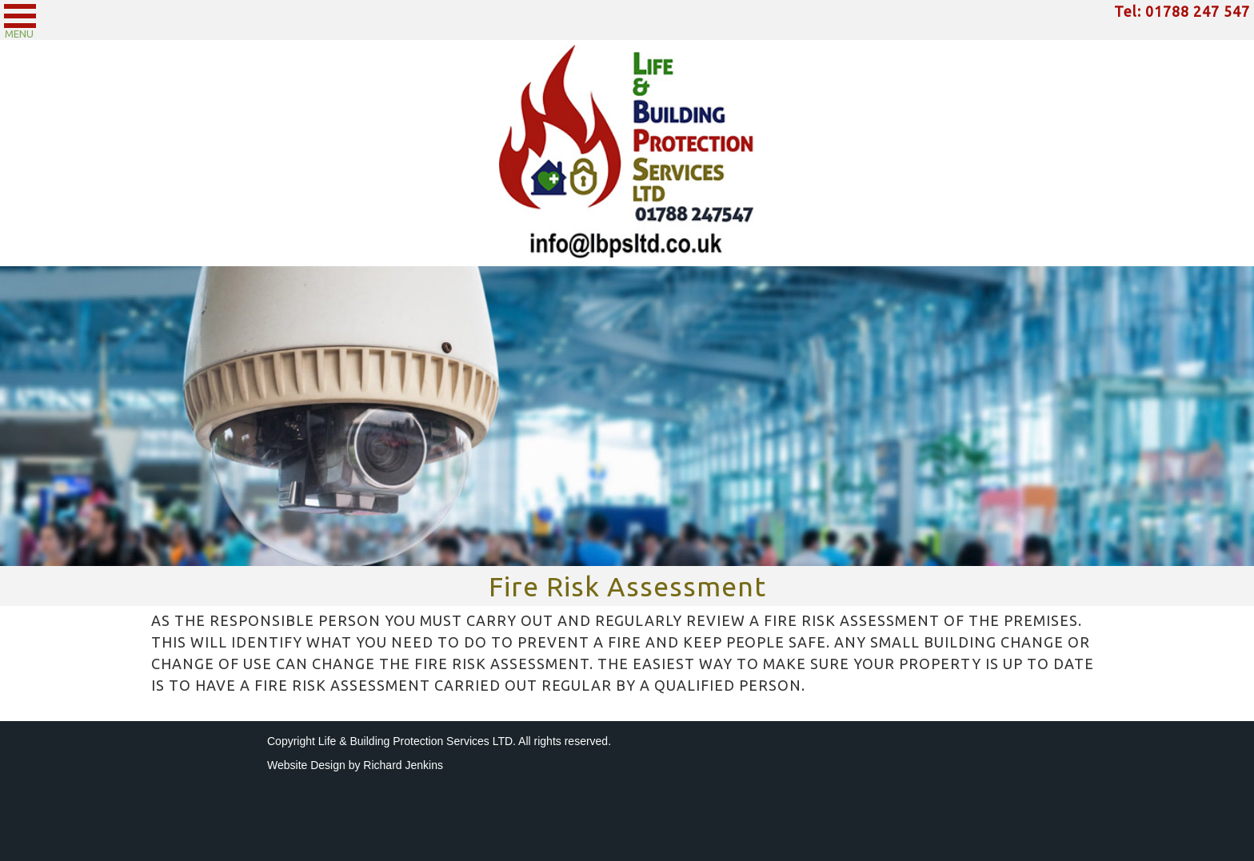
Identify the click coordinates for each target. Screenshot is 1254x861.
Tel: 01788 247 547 (1182, 11)
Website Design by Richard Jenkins (355, 765)
